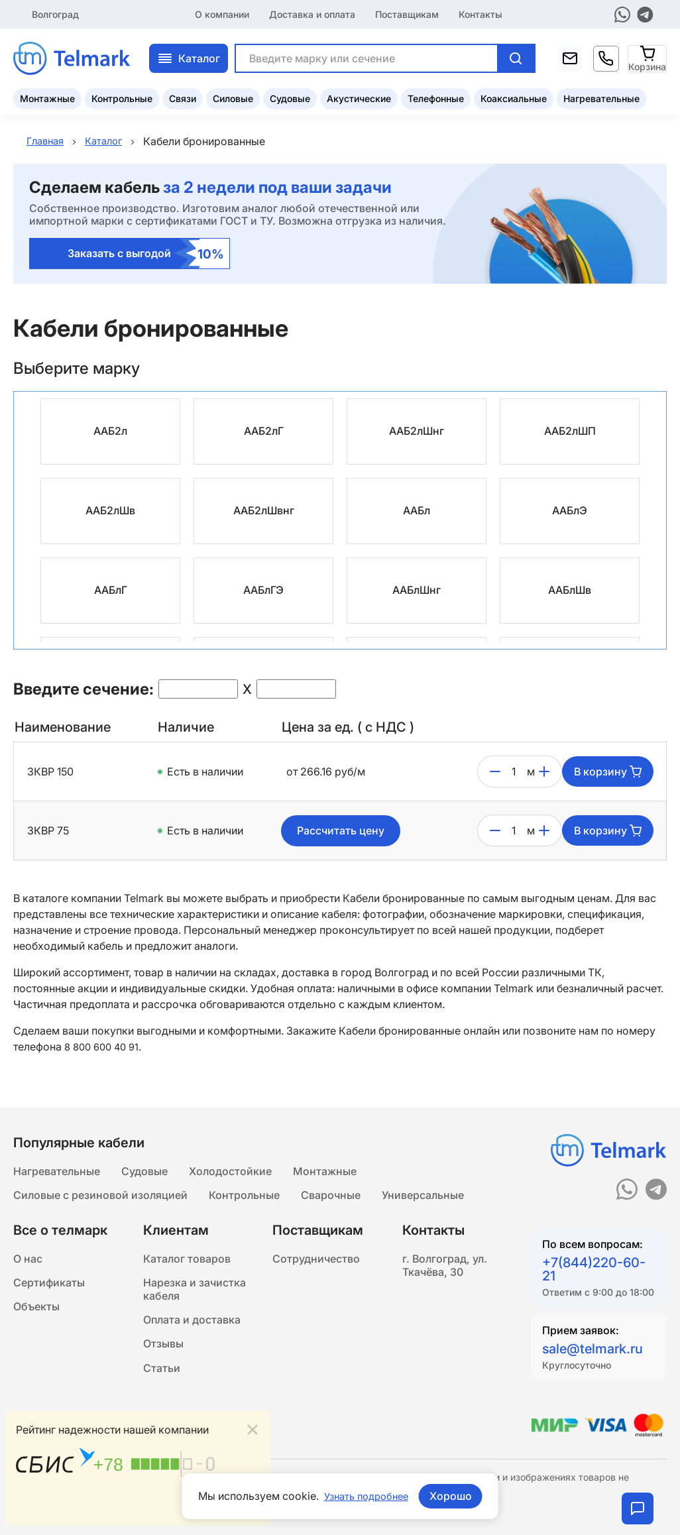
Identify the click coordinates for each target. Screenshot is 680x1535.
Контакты (480, 13)
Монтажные (47, 96)
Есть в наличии (205, 772)
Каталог (188, 56)
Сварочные (331, 1197)
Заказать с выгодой (146, 254)
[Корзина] (648, 56)
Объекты (36, 1316)
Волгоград (55, 13)
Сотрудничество (316, 1263)
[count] (513, 772)
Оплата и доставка (192, 1332)
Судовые (290, 96)
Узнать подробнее (365, 1496)
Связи (182, 96)
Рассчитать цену (340, 831)
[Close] (252, 1427)
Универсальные (423, 1197)
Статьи (161, 1385)
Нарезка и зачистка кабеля (194, 1297)
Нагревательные (601, 96)
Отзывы (163, 1358)
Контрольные (121, 96)
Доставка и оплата (312, 13)
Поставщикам (407, 13)
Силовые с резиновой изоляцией (100, 1197)
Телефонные (436, 96)
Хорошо (454, 1496)
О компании (222, 13)
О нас (27, 1263)
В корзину (608, 772)
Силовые (233, 96)
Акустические (359, 96)
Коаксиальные (514, 96)
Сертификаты (49, 1289)
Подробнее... (227, 1506)
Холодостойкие (230, 1170)
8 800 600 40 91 (104, 1047)
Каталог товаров (187, 1263)
